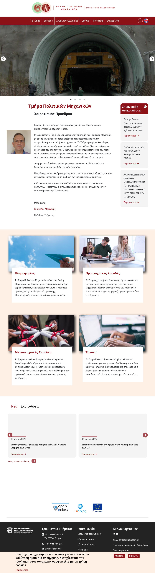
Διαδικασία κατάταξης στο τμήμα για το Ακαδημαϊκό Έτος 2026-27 (134, 153)
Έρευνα (85, 20)
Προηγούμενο (3, 59)
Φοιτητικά (98, 20)
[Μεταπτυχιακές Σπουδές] (42, 332)
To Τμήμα (35, 20)
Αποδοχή (119, 556)
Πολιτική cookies (121, 550)
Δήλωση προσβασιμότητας (126, 540)
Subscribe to (8, 220)
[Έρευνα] (113, 332)
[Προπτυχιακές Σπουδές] (113, 253)
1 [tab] (70, 99)
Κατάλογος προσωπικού (89, 534)
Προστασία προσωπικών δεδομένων (130, 545)
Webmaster (83, 550)
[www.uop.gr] (24, 530)
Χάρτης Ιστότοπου (86, 544)
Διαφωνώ (133, 556)
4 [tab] (84, 99)
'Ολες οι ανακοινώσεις (22, 461)
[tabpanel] (77, 59)
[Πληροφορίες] (42, 253)
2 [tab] (75, 99)
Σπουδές (48, 20)
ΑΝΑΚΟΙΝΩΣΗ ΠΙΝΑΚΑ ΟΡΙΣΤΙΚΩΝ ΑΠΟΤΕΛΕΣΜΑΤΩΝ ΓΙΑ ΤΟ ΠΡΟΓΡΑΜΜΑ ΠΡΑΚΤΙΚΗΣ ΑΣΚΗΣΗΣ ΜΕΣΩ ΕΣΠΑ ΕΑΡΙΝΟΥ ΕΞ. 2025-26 (134, 186)
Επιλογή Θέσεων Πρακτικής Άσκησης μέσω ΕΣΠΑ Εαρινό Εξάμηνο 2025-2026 (133, 125)
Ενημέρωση (113, 20)
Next (152, 59)
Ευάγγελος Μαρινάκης (45, 209)
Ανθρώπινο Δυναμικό (67, 20)
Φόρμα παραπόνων (87, 539)
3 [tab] (79, 99)
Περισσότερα (131, 136)
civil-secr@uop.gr (53, 549)
